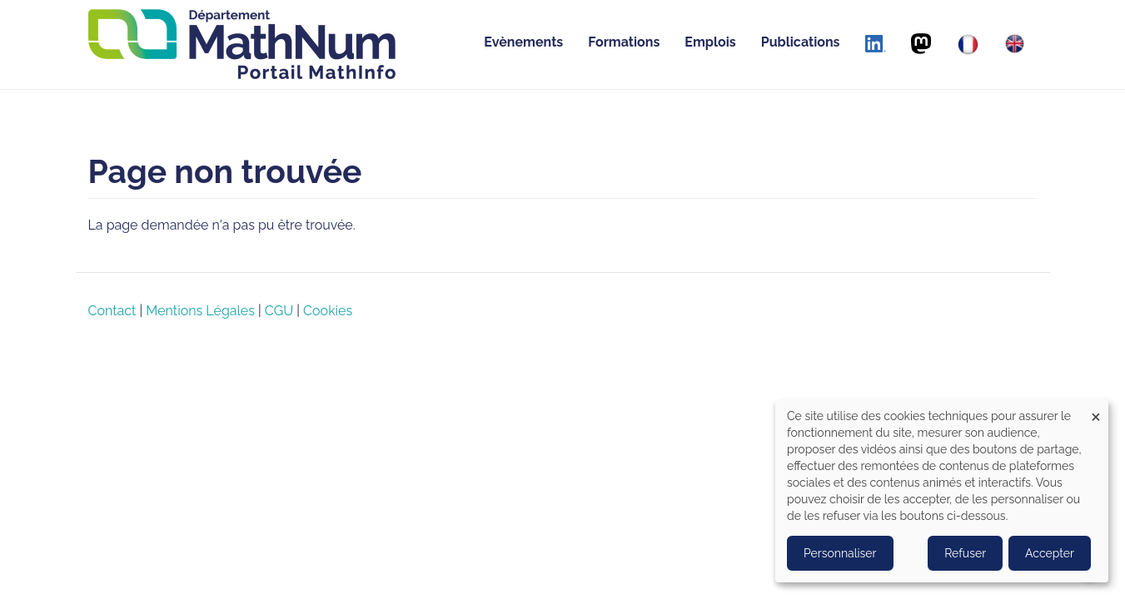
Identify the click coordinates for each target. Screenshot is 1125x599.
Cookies (327, 311)
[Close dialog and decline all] (1095, 409)
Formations (624, 42)
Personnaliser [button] (840, 553)
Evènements (523, 42)
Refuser (965, 553)
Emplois (709, 42)
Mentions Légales (200, 311)
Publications (800, 42)
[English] (1015, 43)
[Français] (968, 44)
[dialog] (941, 490)
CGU (279, 311)
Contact (112, 311)
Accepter (1049, 553)
